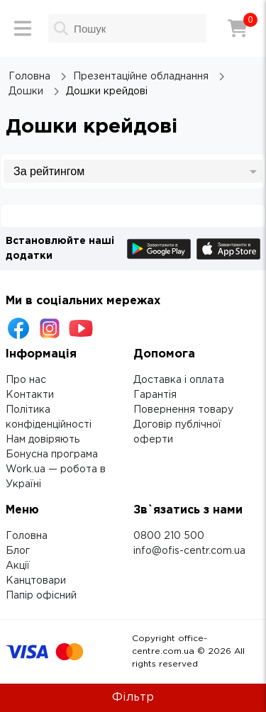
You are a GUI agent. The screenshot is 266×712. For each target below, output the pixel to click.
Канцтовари (36, 581)
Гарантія (155, 395)
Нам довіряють (42, 439)
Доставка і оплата (178, 380)
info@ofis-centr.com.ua (189, 551)
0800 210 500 (168, 536)
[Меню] (23, 28)
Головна (27, 536)
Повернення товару (183, 410)
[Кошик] (238, 28)
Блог (18, 551)
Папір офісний (41, 595)
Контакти (30, 395)
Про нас (26, 380)
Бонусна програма (52, 454)
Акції (18, 566)
